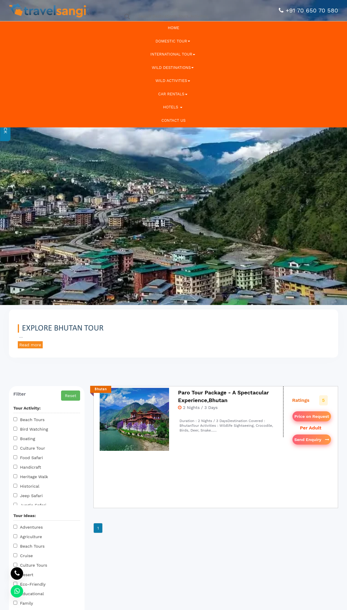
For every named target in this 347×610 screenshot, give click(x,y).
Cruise (23, 555)
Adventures (28, 527)
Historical (26, 486)
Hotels (173, 107)
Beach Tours (28, 419)
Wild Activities (172, 80)
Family (23, 603)
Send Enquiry (311, 439)
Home (173, 28)
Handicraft (27, 467)
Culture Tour (29, 448)
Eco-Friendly (29, 584)
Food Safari (28, 457)
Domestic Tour (172, 41)
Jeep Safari (28, 495)
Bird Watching (30, 429)
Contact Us (173, 120)
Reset (70, 395)
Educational (28, 593)
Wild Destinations (173, 67)
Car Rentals (172, 94)
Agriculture (27, 536)
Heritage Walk (30, 476)
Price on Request (312, 416)
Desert (23, 574)
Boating (24, 438)
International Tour (172, 54)
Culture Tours (30, 565)
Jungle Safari (29, 505)
